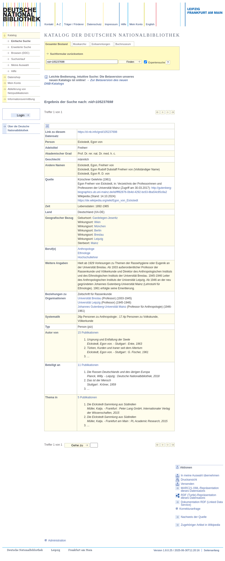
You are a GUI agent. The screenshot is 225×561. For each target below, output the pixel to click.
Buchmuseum (123, 44)
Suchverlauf (18, 59)
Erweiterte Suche (21, 47)
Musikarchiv (79, 44)
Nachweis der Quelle (194, 517)
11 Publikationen (88, 365)
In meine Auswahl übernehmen (200, 475)
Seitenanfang (211, 550)
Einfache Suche (21, 41)
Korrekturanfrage (187, 508)
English (150, 24)
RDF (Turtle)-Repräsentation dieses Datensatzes (198, 496)
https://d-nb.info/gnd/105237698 (97, 132)
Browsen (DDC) (20, 53)
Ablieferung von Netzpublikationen (18, 91)
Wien (97, 222)
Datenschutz (94, 24)
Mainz (94, 243)
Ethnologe (84, 253)
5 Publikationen (87, 397)
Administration (55, 540)
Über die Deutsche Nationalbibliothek (18, 128)
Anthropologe (86, 249)
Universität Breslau (89, 298)
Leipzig (98, 239)
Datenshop (14, 77)
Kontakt (48, 24)
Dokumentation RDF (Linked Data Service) (202, 503)
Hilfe (123, 24)
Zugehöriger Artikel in (200, 525)
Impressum (111, 24)
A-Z (59, 24)
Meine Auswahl (20, 65)
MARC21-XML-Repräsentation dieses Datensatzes (200, 489)
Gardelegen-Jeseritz (105, 218)
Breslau (99, 234)
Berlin (97, 230)
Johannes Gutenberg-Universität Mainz (102, 306)
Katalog (12, 35)
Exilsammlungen (101, 44)
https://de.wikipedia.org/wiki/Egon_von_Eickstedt (108, 200)
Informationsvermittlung (21, 99)
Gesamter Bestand (56, 44)
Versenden (187, 483)
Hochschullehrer (88, 257)
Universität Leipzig (89, 302)
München (100, 226)
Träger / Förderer (74, 24)
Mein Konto (136, 24)
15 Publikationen (88, 332)
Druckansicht (189, 479)
